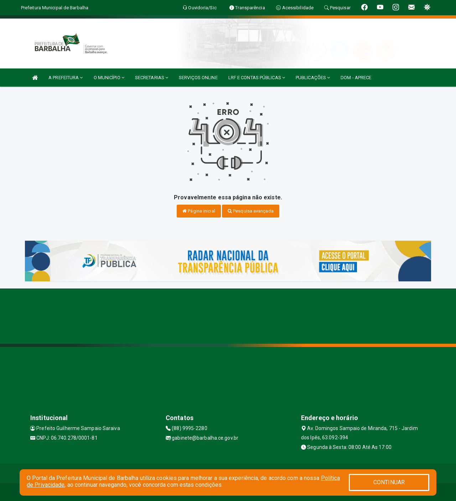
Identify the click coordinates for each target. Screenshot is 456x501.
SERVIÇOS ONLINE (198, 77)
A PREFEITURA (65, 77)
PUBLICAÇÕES (313, 77)
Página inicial (198, 211)
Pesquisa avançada (251, 211)
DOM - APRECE (356, 77)
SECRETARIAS (151, 77)
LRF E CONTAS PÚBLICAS (256, 77)
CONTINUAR (389, 482)
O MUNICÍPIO (109, 77)
